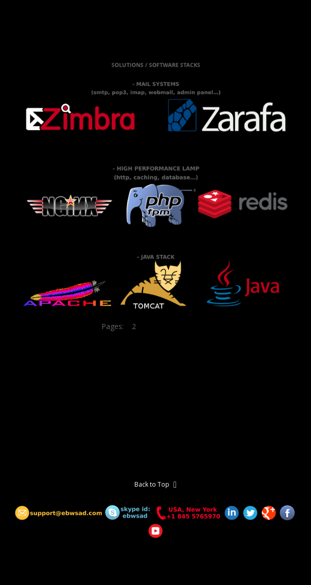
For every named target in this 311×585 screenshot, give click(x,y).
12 (206, 326)
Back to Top (155, 485)
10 (185, 326)
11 (196, 326)
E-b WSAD (28, 20)
